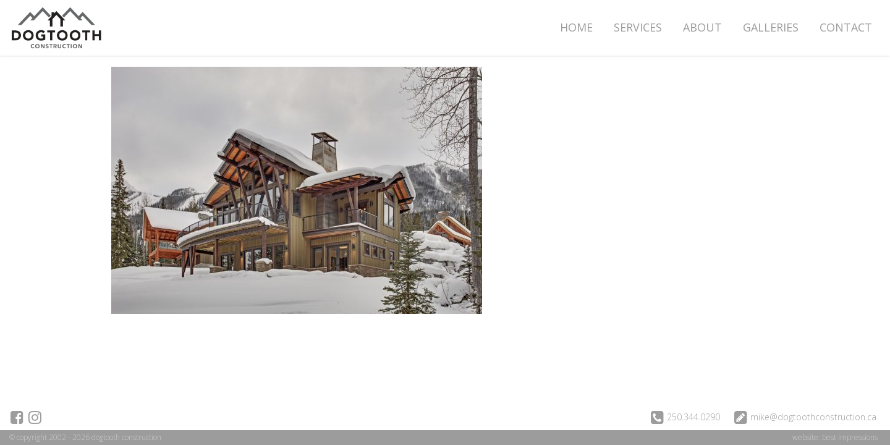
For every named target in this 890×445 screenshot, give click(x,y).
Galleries (771, 27)
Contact (846, 27)
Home (576, 27)
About (702, 27)
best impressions (850, 437)
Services (638, 27)
